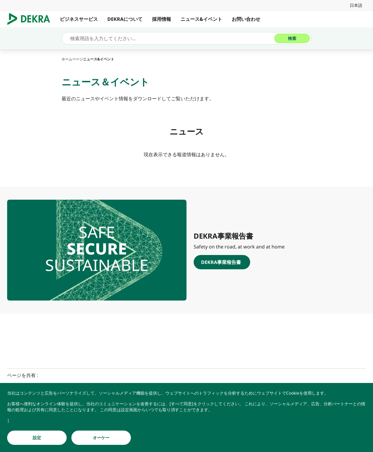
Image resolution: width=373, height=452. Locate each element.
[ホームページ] (72, 59)
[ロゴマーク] (31, 19)
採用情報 (161, 19)
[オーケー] (101, 438)
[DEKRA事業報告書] (276, 262)
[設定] (37, 438)
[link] (356, 5)
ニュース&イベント (201, 19)
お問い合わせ (246, 19)
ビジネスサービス (79, 19)
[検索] (292, 38)
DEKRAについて (124, 19)
